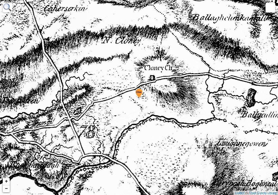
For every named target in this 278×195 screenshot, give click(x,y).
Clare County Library (263, 192)
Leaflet (239, 192)
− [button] (6, 189)
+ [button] (6, 181)
